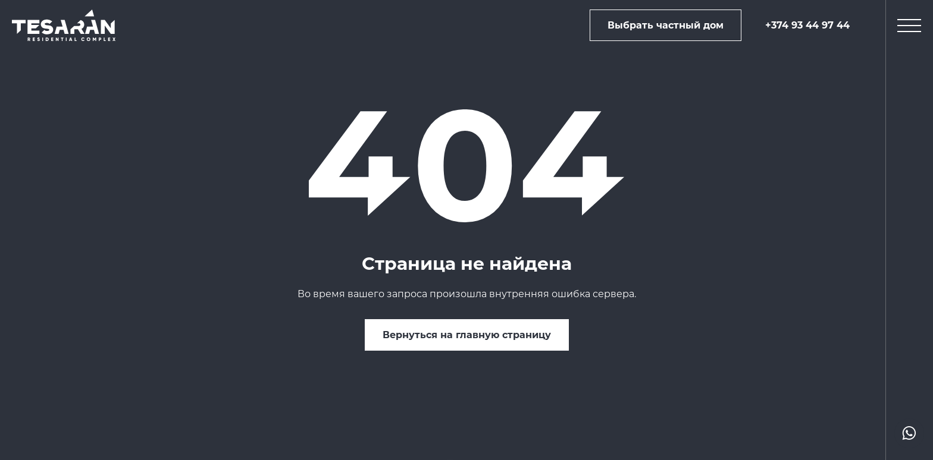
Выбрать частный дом (666, 25)
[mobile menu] (909, 25)
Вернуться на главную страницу (467, 335)
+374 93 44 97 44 (807, 25)
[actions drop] (909, 433)
